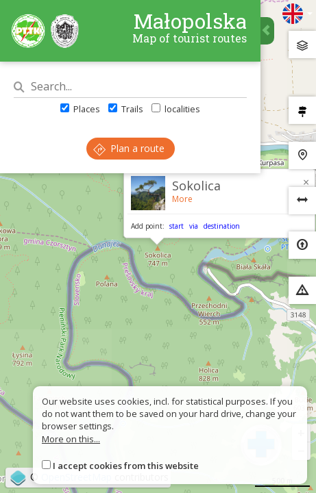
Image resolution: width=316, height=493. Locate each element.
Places (80, 109)
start (176, 226)
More (182, 199)
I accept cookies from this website (126, 465)
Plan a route (129, 148)
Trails (125, 109)
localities (175, 109)
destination (222, 226)
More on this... (71, 439)
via (193, 226)
